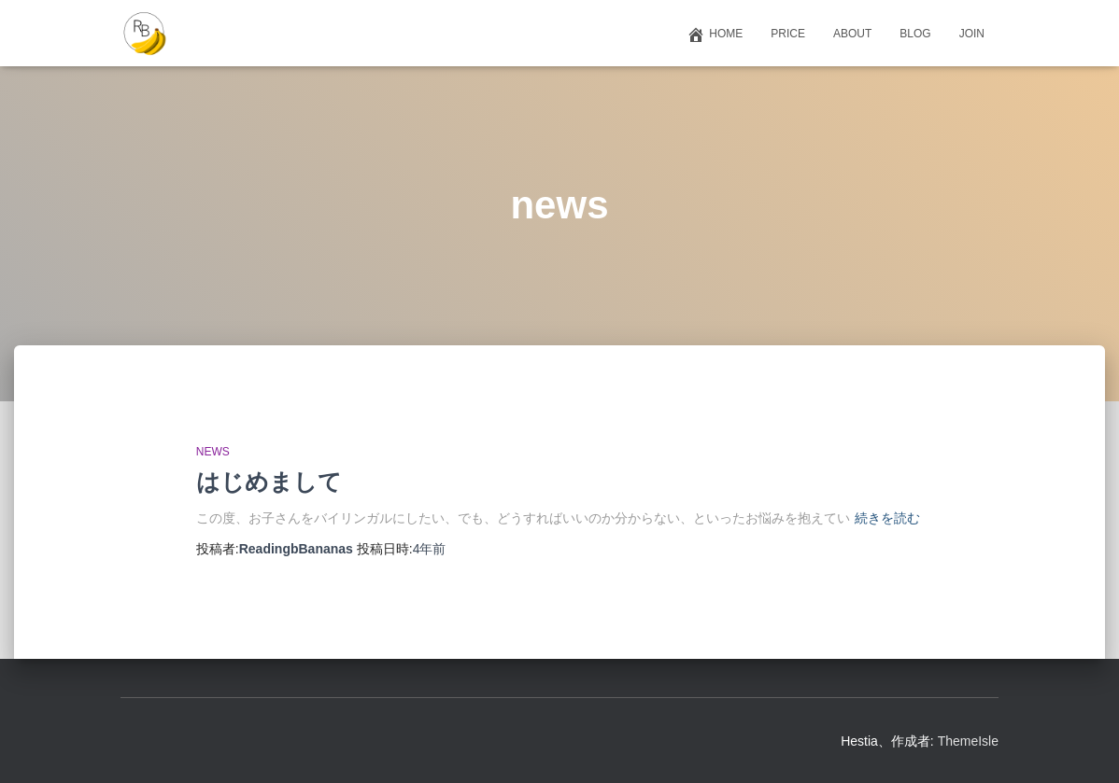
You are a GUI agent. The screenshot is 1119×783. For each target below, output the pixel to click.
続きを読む (887, 517)
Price (788, 33)
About (852, 33)
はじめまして (269, 481)
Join (971, 33)
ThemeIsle (968, 741)
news (213, 451)
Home (715, 34)
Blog (914, 33)
